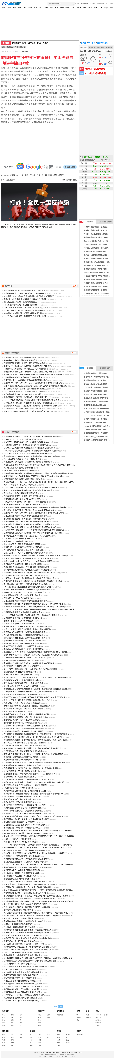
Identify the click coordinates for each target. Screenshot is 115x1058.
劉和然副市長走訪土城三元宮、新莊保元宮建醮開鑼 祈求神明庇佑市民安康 (34, 383)
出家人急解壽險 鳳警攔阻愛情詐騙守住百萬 (22, 544)
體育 (67, 8)
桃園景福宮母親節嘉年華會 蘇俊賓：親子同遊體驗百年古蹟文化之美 (32, 573)
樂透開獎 (109, 48)
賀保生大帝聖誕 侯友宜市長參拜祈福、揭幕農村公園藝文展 (27, 950)
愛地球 (68, 1042)
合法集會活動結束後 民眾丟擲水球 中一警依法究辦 (24, 825)
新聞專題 (60, 1011)
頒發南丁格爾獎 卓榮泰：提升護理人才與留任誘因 (24, 310)
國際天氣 (98, 1023)
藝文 (67, 1037)
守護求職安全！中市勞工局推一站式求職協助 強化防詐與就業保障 (31, 768)
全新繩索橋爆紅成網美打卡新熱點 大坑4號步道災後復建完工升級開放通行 (34, 533)
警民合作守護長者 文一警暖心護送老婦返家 (21, 842)
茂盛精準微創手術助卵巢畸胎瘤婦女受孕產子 (22, 760)
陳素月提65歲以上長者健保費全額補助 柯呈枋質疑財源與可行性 (30, 296)
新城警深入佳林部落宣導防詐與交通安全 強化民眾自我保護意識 (29, 448)
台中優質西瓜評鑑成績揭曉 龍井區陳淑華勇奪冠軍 (24, 765)
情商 (21, 1017)
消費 (85, 8)
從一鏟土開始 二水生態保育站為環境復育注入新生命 (25, 584)
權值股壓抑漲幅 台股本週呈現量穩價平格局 (22, 870)
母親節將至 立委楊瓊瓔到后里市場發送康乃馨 (23, 547)
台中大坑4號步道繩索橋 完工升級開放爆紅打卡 (23, 392)
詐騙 (55, 175)
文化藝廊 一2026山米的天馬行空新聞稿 (19, 927)
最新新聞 (86, 368)
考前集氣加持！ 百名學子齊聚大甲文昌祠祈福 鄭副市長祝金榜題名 (32, 456)
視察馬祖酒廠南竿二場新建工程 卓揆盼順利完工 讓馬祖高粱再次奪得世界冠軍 (35, 848)
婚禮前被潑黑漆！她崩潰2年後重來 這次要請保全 (24, 293)
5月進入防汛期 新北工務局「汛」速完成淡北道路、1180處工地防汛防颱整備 (35, 677)
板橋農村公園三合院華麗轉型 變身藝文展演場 (22, 955)
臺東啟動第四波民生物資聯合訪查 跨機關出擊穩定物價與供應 (29, 663)
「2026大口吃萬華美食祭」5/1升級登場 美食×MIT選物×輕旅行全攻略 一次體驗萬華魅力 (39, 845)
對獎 (87, 1011)
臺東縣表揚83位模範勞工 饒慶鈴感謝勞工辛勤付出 (24, 921)
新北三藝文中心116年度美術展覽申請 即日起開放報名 (25, 380)
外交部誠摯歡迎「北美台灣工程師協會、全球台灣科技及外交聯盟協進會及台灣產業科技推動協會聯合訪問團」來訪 (50, 916)
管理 (58, 1042)
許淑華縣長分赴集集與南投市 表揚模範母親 (22, 856)
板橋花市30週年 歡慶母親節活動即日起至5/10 (22, 975)
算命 (77, 1015)
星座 (51, 8)
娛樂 (62, 8)
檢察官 (12, 175)
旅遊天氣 (98, 1020)
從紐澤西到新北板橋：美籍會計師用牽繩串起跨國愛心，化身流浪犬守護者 (33, 604)
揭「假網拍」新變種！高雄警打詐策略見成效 (22, 873)
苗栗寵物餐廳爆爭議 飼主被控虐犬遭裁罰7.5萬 (23, 618)
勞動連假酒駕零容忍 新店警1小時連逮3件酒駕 (22, 808)
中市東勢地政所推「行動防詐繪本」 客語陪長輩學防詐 (26, 785)
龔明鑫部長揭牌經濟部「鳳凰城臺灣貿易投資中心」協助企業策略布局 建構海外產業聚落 (39, 473)
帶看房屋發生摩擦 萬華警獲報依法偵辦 (19, 879)
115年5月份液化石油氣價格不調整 (17, 839)
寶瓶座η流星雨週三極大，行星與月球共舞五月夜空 (24, 592)
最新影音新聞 (105, 368)
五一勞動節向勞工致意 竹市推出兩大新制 (21, 876)
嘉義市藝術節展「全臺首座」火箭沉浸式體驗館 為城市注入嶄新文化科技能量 (35, 652)
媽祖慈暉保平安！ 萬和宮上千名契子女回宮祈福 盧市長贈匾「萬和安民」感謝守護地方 (39, 482)
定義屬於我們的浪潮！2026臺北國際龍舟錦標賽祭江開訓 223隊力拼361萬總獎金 (36, 556)
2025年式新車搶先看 (95, 73)
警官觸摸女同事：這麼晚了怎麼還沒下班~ (20, 777)
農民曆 (83, 43)
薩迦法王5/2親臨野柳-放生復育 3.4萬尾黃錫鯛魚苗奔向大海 (28, 411)
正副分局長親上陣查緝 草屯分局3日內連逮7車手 (24, 862)
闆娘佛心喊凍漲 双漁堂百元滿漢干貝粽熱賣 (21, 686)
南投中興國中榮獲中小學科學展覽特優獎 (20, 978)
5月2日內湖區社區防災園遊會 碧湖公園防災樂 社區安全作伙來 (29, 587)
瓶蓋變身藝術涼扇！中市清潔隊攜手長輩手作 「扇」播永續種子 (29, 774)
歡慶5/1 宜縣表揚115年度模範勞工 (18, 924)
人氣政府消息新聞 (105, 222)
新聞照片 (33, 1031)
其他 (21, 1037)
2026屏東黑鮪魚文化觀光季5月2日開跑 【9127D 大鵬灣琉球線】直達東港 (33, 816)
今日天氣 (83, 48)
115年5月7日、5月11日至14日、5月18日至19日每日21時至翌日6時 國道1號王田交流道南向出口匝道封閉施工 (48, 865)
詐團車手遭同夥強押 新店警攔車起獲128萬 (21, 624)
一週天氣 (98, 1017)
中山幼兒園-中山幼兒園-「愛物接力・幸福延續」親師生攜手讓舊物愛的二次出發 (36, 896)
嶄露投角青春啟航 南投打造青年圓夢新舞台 (22, 720)
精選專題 (60, 1015)
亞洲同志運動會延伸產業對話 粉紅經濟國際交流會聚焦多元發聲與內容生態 (34, 763)
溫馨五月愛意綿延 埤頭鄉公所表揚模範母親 (22, 703)
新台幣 (44, 175)
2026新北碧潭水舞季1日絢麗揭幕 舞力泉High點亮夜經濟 (27, 706)
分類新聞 (5, 1011)
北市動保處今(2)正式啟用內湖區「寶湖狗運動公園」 (25, 409)
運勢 (46, 8)
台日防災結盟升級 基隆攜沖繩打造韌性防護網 (23, 751)
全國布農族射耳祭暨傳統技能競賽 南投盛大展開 (23, 984)
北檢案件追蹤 (102, 43)
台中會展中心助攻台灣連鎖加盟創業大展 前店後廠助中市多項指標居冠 (33, 748)
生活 (72, 8)
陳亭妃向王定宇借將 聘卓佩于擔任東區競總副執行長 (25, 729)
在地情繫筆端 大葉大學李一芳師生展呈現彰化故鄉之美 (26, 726)
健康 (56, 8)
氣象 (97, 1011)
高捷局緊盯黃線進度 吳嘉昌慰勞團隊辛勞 (21, 680)
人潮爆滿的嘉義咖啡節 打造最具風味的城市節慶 (23, 635)
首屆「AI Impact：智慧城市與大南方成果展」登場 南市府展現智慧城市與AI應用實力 (38, 890)
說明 (105, 3)
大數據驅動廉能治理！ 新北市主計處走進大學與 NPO (26, 893)
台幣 (38, 175)
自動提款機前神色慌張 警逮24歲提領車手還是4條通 (24, 291)
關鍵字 (79, 1031)
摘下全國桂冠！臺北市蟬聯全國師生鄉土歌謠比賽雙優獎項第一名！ (31, 899)
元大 (26, 175)
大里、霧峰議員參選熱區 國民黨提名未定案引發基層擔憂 (27, 907)
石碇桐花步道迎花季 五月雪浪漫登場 (18, 598)
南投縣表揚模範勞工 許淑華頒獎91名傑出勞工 (22, 989)
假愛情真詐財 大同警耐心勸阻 (16, 541)
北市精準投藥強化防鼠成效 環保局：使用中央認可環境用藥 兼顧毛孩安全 (33, 737)
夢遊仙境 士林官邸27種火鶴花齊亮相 (18, 910)
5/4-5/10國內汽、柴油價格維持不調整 (19, 471)
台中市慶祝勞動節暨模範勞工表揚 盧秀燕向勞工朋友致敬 (26, 780)
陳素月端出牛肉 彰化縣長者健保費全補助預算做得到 (25, 299)
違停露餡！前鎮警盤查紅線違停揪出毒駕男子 (22, 757)
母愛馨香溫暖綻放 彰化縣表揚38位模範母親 (22, 358)
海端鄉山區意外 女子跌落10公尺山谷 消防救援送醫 (25, 626)
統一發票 (88, 1017)
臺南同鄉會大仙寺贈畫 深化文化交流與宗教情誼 (23, 709)
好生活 (68, 1035)
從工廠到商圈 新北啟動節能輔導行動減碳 (20, 998)
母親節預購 (84, 3)
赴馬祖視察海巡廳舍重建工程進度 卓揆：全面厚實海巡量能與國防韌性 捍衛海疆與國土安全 (40, 901)
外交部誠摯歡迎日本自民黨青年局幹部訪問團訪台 (23, 575)
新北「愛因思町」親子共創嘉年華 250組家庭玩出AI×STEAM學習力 (31, 884)
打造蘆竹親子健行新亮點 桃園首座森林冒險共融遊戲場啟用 (28, 462)
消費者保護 (55, 1052)
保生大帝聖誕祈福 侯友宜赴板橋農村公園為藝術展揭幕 (25, 967)
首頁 (3, 8)
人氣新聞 (86, 222)
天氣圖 (97, 1025)
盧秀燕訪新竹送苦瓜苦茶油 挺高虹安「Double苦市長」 (26, 805)
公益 (67, 1040)
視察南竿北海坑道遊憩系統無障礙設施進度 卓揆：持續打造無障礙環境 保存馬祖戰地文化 (39, 831)
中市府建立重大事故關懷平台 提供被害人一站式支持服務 (27, 536)
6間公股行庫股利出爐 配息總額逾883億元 (21, 302)
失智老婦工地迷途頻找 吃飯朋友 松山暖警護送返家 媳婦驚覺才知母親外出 (34, 581)
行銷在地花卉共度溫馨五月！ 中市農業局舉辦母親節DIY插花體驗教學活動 (34, 530)
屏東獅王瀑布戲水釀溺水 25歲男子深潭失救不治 (24, 646)
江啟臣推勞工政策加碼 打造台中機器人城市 (22, 746)
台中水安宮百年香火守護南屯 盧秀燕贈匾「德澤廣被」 (25, 743)
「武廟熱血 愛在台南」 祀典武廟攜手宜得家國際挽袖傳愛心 (28, 445)
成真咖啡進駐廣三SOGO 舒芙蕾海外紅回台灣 (22, 695)
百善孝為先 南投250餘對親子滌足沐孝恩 (20, 360)
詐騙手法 (62, 175)
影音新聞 (5, 1031)
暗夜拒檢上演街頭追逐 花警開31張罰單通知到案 (24, 313)
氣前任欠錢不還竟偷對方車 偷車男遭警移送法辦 (23, 935)
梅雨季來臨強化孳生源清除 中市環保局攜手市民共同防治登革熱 (30, 527)
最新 (3, 1015)
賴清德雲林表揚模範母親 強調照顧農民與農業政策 (24, 632)
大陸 (111, 8)
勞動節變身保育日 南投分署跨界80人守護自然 (23, 643)
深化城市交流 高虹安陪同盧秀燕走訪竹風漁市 (23, 797)
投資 (58, 1040)
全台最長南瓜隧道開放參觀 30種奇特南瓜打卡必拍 (24, 944)
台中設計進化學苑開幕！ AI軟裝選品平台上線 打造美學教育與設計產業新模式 (35, 853)
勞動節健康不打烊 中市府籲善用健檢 (19, 788)
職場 (41, 8)
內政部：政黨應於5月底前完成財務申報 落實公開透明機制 (27, 590)
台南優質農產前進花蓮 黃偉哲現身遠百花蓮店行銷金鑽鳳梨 (28, 403)
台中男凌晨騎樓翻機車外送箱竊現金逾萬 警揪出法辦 (25, 316)
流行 (21, 1025)
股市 (78, 3)
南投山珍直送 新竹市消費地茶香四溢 (19, 802)
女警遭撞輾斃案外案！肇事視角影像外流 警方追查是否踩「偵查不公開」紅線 (35, 740)
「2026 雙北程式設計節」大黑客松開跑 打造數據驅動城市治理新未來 (31, 400)
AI (17, 175)
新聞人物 (41, 1011)
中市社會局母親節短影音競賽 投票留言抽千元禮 (23, 683)
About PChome (73, 1052)
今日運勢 (91, 43)
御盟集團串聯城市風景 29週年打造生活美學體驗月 (24, 850)
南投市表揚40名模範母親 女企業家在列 (20, 822)
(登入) (111, 3)
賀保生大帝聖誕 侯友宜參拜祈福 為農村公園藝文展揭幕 (27, 629)
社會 (19, 8)
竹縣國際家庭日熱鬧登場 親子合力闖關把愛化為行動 (25, 791)
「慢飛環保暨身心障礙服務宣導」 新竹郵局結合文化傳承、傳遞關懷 (31, 451)
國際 (35, 8)
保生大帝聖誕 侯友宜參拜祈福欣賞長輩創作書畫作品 (25, 882)
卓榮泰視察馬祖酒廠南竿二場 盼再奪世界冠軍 (23, 641)
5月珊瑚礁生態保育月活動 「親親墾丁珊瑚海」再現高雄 (26, 833)
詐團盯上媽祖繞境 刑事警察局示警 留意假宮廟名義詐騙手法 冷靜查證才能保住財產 (38, 465)
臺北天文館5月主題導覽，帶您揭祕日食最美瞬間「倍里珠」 (28, 933)
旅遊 (90, 8)
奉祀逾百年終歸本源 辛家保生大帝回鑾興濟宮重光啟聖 (26, 819)
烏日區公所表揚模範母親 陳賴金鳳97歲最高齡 (23, 564)
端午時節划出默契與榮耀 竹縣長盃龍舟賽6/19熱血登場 (26, 570)
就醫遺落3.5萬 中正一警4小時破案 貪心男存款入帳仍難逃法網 (29, 578)
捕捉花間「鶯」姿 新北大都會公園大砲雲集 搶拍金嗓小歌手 (28, 938)
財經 (25, 8)
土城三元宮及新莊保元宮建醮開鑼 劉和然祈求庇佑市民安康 (28, 366)
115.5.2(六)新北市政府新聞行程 (16, 964)
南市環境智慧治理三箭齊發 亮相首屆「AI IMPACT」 (25, 658)
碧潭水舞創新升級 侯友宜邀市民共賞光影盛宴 (22, 986)
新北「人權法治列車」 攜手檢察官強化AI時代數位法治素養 (27, 558)
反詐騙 (32, 175)
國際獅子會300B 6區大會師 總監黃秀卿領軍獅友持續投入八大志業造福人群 (34, 697)
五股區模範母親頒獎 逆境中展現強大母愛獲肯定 (23, 377)
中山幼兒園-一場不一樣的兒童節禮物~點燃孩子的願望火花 (27, 904)
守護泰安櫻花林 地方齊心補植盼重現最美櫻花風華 (24, 553)
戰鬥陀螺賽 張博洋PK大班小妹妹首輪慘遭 (21, 666)
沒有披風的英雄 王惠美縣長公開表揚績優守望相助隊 (25, 867)
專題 (9, 8)
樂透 (87, 1015)
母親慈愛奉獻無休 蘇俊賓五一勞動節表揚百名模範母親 (26, 714)
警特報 (106, 1015)
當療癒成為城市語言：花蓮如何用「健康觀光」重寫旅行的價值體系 (31, 406)
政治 (14, 8)
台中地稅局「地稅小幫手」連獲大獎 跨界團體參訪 (24, 995)
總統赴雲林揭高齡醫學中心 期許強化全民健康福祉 (24, 649)
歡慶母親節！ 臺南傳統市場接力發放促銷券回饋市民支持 (27, 397)
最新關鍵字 (79, 1035)
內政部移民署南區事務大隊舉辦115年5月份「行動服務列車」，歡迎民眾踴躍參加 (36, 734)
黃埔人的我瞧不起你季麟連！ (15, 712)
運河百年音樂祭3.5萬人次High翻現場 (18, 621)
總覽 (58, 1035)
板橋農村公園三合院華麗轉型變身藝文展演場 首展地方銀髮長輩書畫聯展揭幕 (35, 689)
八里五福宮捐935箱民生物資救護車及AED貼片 (22, 1001)
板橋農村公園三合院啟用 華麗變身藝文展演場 (23, 828)
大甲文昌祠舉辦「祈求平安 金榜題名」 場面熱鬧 (23, 550)
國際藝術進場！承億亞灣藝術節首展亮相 (20, 672)
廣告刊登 (48, 1052)
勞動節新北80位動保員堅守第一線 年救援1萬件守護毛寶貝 (27, 947)
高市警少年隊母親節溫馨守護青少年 (18, 675)
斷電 (50, 175)
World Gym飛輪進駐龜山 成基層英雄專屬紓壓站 (23, 811)
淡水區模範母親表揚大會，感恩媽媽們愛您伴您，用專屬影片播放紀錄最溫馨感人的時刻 (39, 958)
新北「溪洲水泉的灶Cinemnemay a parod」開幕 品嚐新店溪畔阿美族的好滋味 (35, 386)
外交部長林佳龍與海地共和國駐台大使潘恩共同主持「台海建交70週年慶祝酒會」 (36, 913)
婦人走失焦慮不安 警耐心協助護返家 (19, 468)
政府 (106, 8)
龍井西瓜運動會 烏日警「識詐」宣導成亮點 (22, 771)
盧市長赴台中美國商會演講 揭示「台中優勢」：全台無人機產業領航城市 (33, 754)
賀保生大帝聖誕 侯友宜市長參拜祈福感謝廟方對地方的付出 (28, 700)
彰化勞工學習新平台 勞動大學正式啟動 (19, 981)
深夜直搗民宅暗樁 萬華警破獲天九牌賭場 (20, 539)
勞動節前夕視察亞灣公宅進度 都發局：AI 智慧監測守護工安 (28, 930)
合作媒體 (100, 3)
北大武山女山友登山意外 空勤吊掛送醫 (20, 439)
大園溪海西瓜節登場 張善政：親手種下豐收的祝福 (24, 363)
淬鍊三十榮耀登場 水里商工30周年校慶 (20, 485)
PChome (92, 3)
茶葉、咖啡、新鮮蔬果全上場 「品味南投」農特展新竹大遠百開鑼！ (31, 669)
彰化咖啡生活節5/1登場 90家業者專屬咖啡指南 (22, 972)
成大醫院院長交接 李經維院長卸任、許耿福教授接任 (25, 814)
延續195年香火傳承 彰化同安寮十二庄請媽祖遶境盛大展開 (28, 561)
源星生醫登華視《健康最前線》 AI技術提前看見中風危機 (27, 717)
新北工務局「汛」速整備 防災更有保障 (19, 941)
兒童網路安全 (64, 1052)
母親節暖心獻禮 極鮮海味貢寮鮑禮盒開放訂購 (22, 992)
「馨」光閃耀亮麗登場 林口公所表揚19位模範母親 (24, 952)
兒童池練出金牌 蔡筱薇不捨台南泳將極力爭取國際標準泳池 (28, 692)
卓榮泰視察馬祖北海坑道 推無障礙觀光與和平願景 (24, 638)
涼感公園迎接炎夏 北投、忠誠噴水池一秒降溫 (22, 595)
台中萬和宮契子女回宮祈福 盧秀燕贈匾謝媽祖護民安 (25, 389)
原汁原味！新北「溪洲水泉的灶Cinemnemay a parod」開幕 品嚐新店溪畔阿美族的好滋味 (40, 609)
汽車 (100, 8)
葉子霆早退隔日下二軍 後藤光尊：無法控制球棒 (32, 43)
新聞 (3, 47)
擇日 (77, 1020)
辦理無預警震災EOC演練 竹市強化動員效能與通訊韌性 (26, 567)
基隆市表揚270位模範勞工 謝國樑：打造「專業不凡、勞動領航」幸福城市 (34, 782)
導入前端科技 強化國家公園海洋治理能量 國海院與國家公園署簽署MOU (34, 794)
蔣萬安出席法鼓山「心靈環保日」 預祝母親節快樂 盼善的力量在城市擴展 (33, 375)
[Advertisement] (40, 252)
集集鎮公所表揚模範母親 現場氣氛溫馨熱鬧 (22, 723)
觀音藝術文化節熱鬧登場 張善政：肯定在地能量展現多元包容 (29, 372)
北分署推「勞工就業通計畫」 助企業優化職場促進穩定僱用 (28, 887)
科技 (30, 8)
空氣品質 (92, 48)
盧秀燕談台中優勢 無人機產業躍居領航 (20, 799)
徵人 (80, 1052)
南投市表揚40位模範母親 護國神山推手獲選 (21, 660)
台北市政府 (25, 51)
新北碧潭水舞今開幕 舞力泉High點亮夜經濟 (21, 969)
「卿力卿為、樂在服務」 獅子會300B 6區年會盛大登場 (26, 308)
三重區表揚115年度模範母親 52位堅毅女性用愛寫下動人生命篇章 (30, 961)
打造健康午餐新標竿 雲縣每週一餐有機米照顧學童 (24, 731)
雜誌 (95, 8)
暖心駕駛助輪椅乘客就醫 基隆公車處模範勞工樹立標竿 (26, 859)
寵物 (21, 1015)
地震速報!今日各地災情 (95, 68)
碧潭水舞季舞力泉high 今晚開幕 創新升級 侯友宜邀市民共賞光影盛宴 (33, 655)
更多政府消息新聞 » (69, 180)
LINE (21, 175)
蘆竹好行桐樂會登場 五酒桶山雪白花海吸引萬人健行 (25, 394)
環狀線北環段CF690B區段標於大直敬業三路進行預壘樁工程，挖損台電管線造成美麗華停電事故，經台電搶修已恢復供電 (52, 836)
